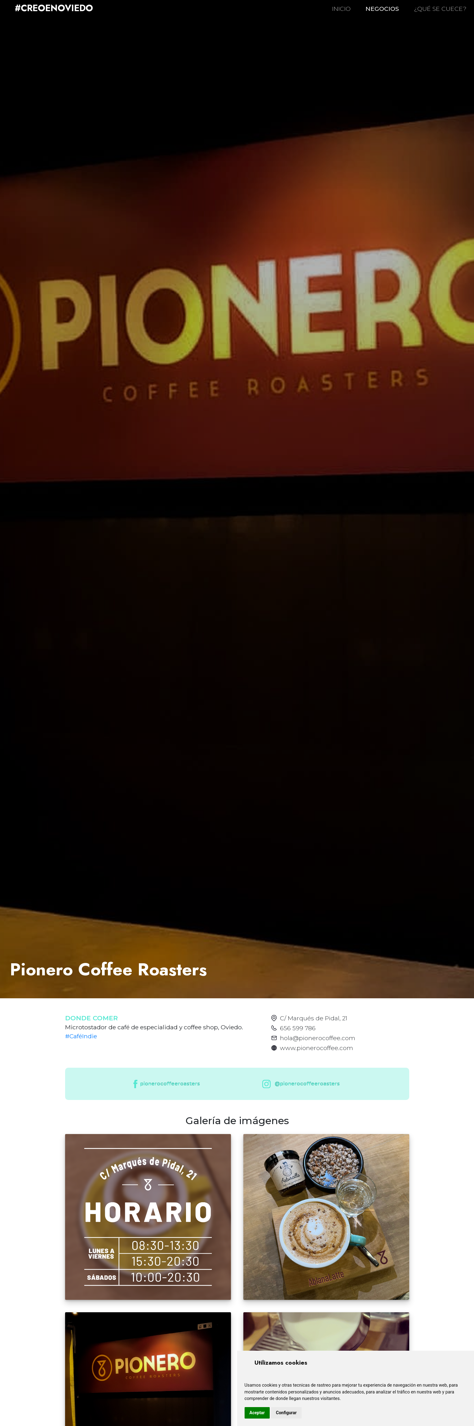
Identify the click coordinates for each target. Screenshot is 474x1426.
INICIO (341, 8)
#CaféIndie (81, 1036)
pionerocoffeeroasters (166, 1084)
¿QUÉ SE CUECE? (440, 8)
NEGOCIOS (382, 8)
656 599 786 (298, 1028)
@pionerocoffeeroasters (299, 1084)
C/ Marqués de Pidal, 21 (313, 1018)
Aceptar (257, 1412)
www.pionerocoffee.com (316, 1048)
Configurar (286, 1412)
